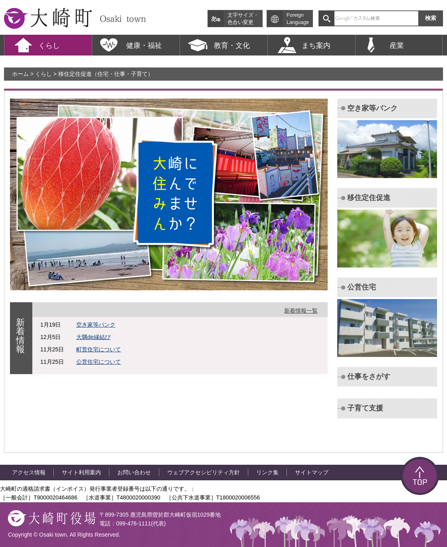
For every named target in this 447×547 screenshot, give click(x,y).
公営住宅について (98, 362)
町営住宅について (98, 349)
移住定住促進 (368, 198)
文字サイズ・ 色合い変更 (243, 18)
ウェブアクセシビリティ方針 (203, 472)
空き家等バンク (95, 324)
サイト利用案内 (81, 472)
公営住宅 (361, 287)
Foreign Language (298, 18)
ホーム (20, 74)
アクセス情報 (28, 472)
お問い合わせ (134, 472)
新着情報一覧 (301, 310)
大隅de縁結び (93, 337)
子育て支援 (365, 408)
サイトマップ (311, 472)
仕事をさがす (368, 377)
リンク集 (267, 472)
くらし (43, 74)
